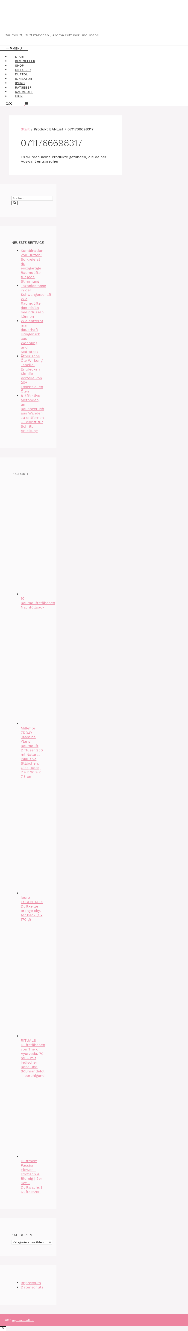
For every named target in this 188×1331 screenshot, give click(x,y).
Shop (19, 65)
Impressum (31, 1283)
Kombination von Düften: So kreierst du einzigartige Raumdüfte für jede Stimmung (32, 266)
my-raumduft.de (23, 1320)
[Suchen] (15, 203)
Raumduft (24, 92)
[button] (26, 104)
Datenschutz (32, 1287)
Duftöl (21, 74)
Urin (19, 96)
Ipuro (20, 83)
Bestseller (25, 61)
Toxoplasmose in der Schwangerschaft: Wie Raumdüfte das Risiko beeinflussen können (37, 301)
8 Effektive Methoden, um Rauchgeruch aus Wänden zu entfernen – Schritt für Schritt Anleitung (32, 413)
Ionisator (23, 78)
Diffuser (23, 70)
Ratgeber (23, 87)
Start (20, 57)
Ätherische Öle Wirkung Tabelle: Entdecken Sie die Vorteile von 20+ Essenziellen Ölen (32, 373)
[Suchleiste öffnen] (9, 104)
